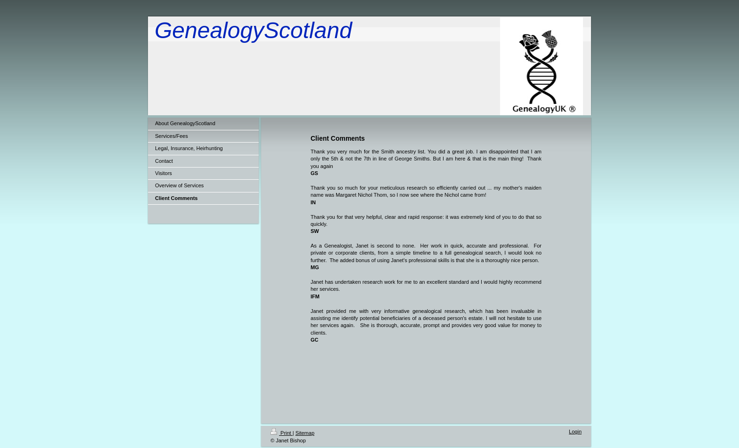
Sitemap (305, 433)
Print (282, 433)
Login (575, 431)
